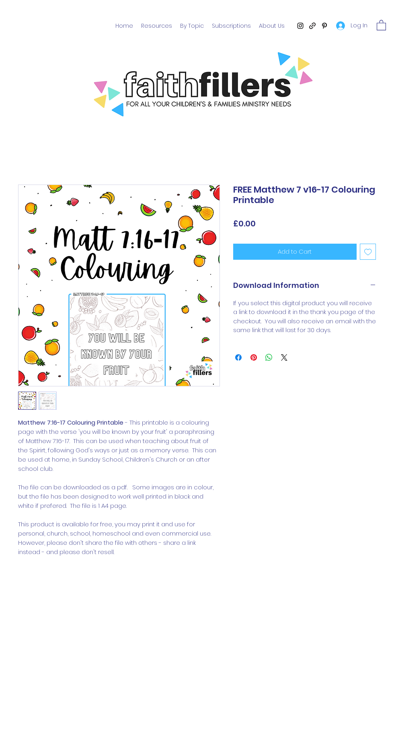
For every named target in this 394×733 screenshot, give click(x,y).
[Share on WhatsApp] (269, 357)
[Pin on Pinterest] (254, 357)
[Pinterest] (324, 26)
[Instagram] (300, 26)
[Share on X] (284, 357)
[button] (381, 24)
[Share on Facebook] (238, 357)
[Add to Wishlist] (368, 252)
